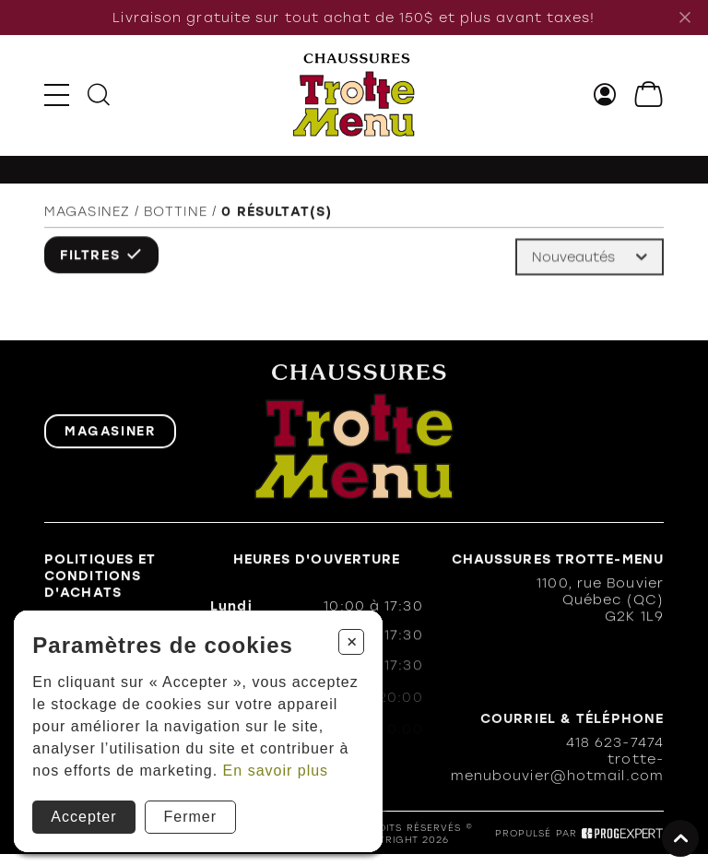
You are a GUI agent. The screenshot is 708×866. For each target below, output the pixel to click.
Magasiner (110, 433)
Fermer (191, 816)
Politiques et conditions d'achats (100, 577)
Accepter (83, 816)
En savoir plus (276, 770)
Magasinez (87, 214)
